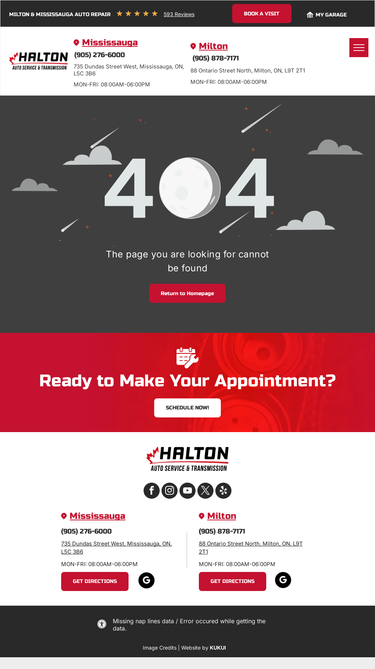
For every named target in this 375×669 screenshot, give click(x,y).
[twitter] (205, 492)
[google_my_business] (146, 581)
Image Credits (160, 647)
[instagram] (169, 492)
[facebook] (152, 492)
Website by (194, 647)
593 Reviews (179, 14)
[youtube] (187, 492)
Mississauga (110, 42)
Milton (213, 46)
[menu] (358, 47)
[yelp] (223, 492)
